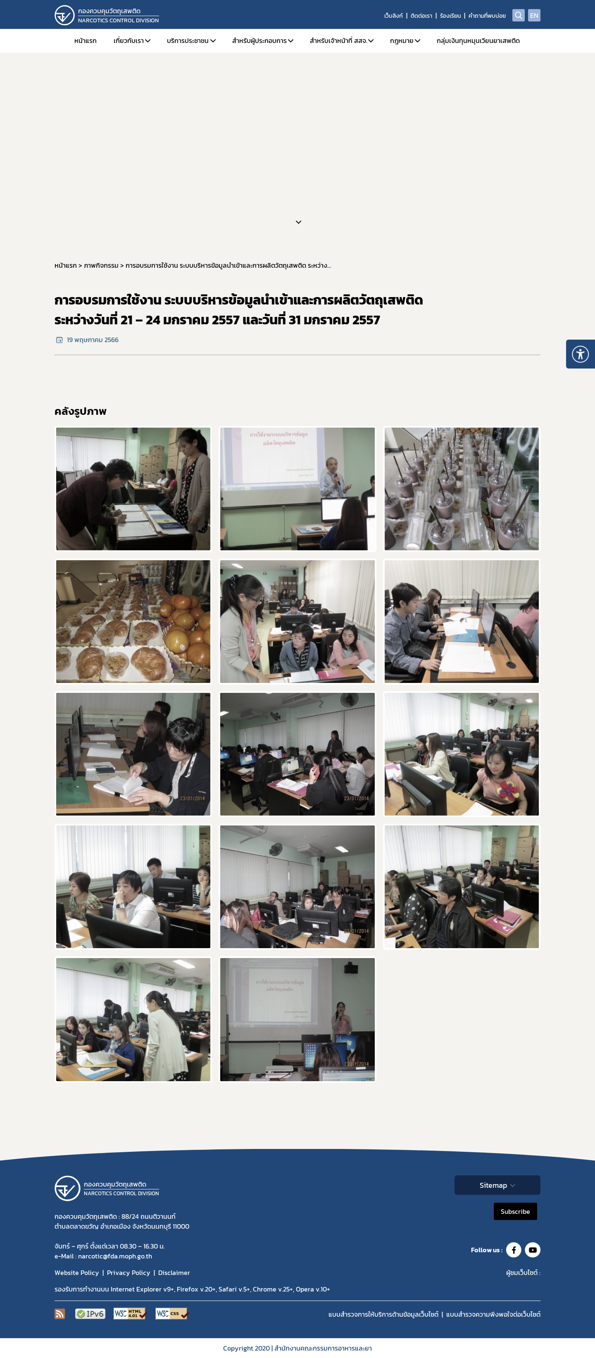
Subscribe (515, 1211)
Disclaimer (174, 1272)
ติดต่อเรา (421, 16)
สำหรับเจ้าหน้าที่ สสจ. (338, 40)
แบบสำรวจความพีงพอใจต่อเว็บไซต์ (493, 1314)
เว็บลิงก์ (393, 16)
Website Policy (77, 1272)
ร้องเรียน (450, 16)
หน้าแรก (85, 40)
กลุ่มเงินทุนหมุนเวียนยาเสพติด (478, 40)
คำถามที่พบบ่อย (487, 16)
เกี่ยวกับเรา (129, 40)
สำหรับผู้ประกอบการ (259, 40)
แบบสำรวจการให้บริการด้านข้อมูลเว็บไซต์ (383, 1314)
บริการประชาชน (188, 40)
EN (534, 15)
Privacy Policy (128, 1272)
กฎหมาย (402, 40)
